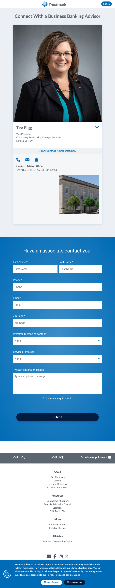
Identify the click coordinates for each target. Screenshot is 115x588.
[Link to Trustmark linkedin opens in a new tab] (49, 557)
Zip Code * (57, 320)
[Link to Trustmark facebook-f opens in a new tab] (55, 557)
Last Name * (80, 267)
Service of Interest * (57, 356)
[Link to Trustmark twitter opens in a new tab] (66, 556)
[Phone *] (57, 287)
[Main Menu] (5, 4)
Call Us (19, 457)
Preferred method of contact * (57, 338)
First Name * (35, 267)
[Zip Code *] (57, 323)
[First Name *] (35, 269)
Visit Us (57, 457)
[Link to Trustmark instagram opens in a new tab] (61, 557)
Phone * (57, 285)
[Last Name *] (80, 269)
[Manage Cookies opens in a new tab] (51, 582)
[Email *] (57, 305)
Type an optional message (57, 381)
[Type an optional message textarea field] (57, 383)
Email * (57, 302)
